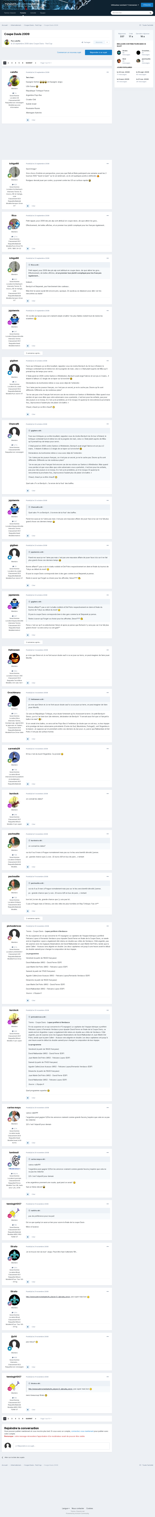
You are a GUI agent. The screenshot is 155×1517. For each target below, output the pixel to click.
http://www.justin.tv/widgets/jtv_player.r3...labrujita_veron (48, 1297)
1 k (14, 93)
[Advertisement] (46, 143)
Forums (23, 14)
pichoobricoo (14, 926)
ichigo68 (14, 163)
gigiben (14, 360)
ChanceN (14, 424)
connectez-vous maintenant (82, 1431)
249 (14, 815)
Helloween (14, 650)
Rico (14, 215)
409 (14, 1357)
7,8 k (14, 671)
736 (14, 770)
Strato (14, 1246)
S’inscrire (147, 5)
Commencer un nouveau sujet (69, 52)
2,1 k (14, 947)
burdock (13, 793)
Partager (86, 42)
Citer (33, 120)
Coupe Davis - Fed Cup (43, 44)
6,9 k (14, 713)
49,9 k (14, 1174)
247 (14, 331)
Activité (33, 13)
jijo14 (14, 1336)
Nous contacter (78, 1508)
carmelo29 (14, 748)
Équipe (42, 13)
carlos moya (14, 1107)
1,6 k (14, 1267)
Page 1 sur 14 (46, 63)
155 (14, 1225)
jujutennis (14, 310)
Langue (66, 1508)
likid (124, 59)
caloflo (17, 41)
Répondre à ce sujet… (25, 1446)
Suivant (29, 63)
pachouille (13, 833)
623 (14, 184)
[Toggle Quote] (29, 265)
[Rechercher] (124, 13)
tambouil (14, 1152)
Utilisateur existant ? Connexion (125, 5)
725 (14, 855)
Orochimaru (14, 692)
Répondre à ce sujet (98, 52)
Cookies (89, 1508)
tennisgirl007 (14, 1204)
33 (14, 382)
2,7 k (14, 237)
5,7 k (14, 445)
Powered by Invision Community (77, 1513)
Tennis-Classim (10, 13)
